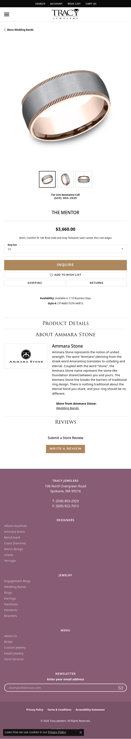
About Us (10, 636)
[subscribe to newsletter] (120, 688)
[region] (65, 105)
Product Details (65, 323)
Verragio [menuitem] (10, 561)
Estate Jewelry (13, 653)
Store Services (14, 659)
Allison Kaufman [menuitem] (15, 526)
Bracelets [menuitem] (10, 616)
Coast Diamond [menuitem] (15, 543)
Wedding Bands (67, 408)
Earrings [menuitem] (10, 598)
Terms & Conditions (59, 709)
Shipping (35, 283)
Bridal (8, 642)
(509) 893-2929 (65, 198)
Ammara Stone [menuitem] (14, 532)
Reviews (65, 422)
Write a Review (65, 448)
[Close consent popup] (80, 732)
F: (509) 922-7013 (65, 506)
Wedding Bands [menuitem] (15, 587)
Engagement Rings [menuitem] (17, 581)
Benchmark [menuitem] (12, 537)
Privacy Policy (34, 709)
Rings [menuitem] (8, 593)
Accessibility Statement (90, 709)
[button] (40, 3)
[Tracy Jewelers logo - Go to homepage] (65, 14)
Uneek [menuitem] (8, 555)
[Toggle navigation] (6, 14)
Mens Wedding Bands (20, 30)
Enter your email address (65, 679)
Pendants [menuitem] (10, 610)
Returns (96, 283)
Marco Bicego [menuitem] (13, 549)
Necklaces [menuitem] (11, 604)
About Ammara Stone (66, 334)
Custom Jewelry (15, 647)
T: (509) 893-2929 (65, 501)
